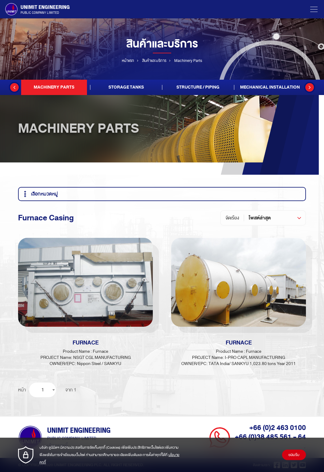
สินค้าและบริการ (154, 61)
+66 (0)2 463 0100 (277, 428)
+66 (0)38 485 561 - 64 (270, 437)
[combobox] (277, 218)
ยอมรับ (294, 455)
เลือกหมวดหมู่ (40, 194)
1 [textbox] (42, 390)
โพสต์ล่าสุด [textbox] (260, 218)
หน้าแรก (128, 61)
